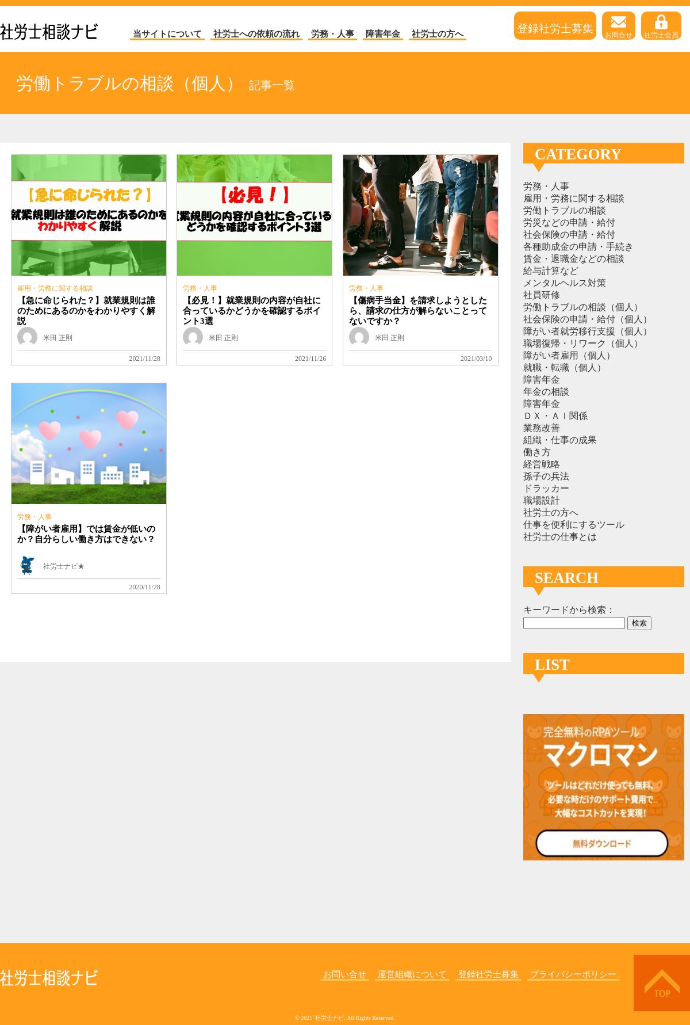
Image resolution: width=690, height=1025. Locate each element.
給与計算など (550, 271)
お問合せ (618, 26)
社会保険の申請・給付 (569, 234)
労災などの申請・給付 (569, 222)
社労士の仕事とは (560, 537)
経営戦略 (541, 464)
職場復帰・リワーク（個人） (583, 343)
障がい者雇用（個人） (569, 355)
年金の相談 (546, 392)
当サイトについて (167, 34)
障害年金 (383, 34)
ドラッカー (546, 488)
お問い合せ (344, 974)
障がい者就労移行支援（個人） (587, 331)
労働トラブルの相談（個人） (583, 307)
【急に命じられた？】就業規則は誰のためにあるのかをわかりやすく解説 (86, 311)
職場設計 (541, 500)
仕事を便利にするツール (573, 524)
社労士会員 (661, 26)
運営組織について (412, 974)
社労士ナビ (49, 29)
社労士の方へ (437, 34)
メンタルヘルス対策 (564, 283)
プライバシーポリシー (573, 974)
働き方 (537, 452)
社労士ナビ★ (64, 566)
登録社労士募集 (555, 27)
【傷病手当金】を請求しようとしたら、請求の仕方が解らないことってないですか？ (418, 311)
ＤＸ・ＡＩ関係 (555, 416)
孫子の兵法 (546, 476)
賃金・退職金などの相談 (573, 259)
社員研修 (541, 295)
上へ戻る (662, 983)
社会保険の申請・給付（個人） (587, 319)
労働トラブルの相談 (564, 210)
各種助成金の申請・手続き (578, 247)
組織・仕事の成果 (560, 440)
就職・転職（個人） (564, 367)
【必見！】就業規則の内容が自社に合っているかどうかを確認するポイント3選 (252, 311)
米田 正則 (57, 338)
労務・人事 (332, 34)
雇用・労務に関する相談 (55, 288)
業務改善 (541, 428)
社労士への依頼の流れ (256, 34)
